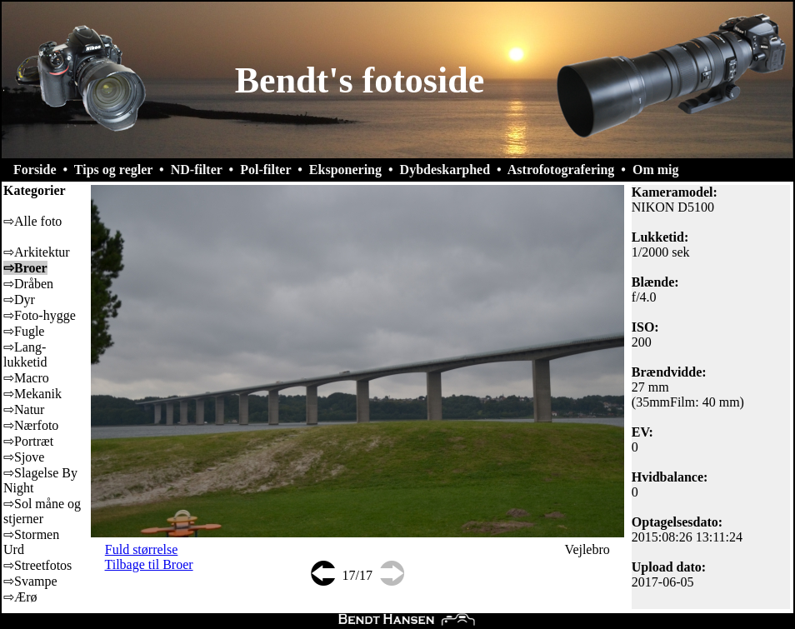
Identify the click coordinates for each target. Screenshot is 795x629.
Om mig (655, 169)
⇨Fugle (23, 331)
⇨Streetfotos (37, 565)
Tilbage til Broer (149, 564)
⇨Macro (26, 378)
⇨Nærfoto (30, 425)
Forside (35, 169)
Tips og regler (113, 169)
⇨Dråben (28, 284)
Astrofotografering (561, 169)
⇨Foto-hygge (39, 315)
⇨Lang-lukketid (25, 354)
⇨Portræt (28, 441)
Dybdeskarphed (445, 169)
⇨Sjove (23, 457)
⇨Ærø (20, 597)
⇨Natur (23, 409)
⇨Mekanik (32, 394)
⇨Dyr (19, 299)
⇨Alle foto (32, 221)
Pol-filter (265, 169)
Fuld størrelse (141, 549)
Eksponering (345, 169)
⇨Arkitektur (36, 252)
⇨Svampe (30, 581)
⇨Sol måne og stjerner (42, 511)
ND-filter (196, 169)
